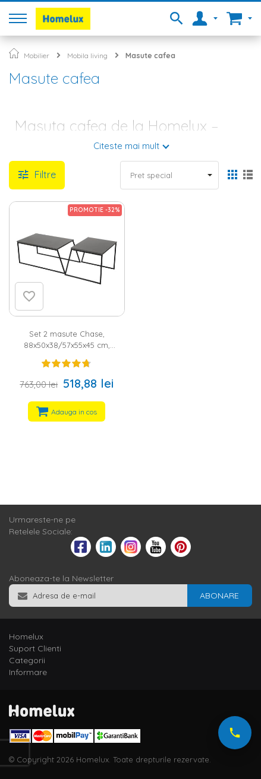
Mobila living (87, 55)
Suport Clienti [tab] (35, 648)
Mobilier (36, 55)
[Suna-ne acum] (234, 732)
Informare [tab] (28, 672)
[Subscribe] (219, 595)
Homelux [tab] (26, 636)
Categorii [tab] (27, 660)
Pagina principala (14, 53)
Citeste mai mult (126, 145)
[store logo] (63, 19)
